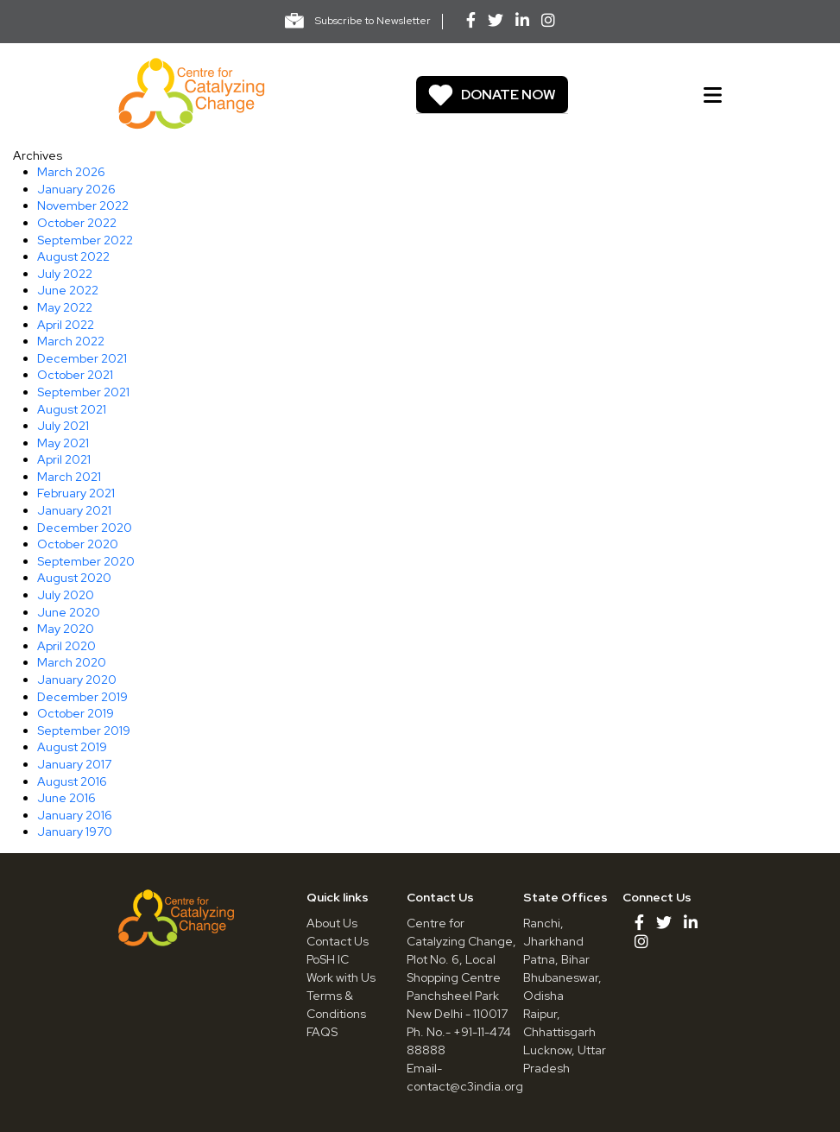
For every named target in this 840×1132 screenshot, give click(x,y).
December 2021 (82, 358)
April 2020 (66, 646)
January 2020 (77, 679)
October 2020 (77, 544)
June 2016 (66, 798)
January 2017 (74, 764)
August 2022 (73, 256)
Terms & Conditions (336, 1004)
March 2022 (70, 341)
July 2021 (63, 425)
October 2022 (77, 223)
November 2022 (83, 205)
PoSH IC (327, 959)
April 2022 (65, 324)
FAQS (322, 1032)
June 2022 (67, 290)
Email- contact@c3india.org (465, 1077)
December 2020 (84, 527)
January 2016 (74, 815)
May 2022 (64, 307)
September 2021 (83, 392)
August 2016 (72, 781)
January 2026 (76, 189)
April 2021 (64, 459)
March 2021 (69, 476)
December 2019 (82, 697)
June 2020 (68, 612)
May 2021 (63, 443)
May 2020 (65, 628)
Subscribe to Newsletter (358, 21)
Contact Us (337, 941)
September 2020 (86, 561)
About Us (331, 923)
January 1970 (74, 831)
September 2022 (85, 240)
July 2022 (64, 273)
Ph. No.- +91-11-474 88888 (459, 1041)
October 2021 (75, 375)
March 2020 (71, 662)
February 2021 (76, 493)
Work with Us (341, 977)
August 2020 (74, 577)
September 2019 (83, 730)
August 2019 (72, 747)
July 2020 (65, 595)
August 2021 (71, 409)
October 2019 (75, 713)
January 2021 (74, 510)
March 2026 (71, 172)
